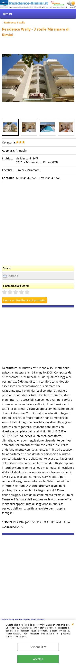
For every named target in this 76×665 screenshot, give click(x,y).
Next (71, 127)
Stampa (13, 276)
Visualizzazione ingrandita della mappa (23, 619)
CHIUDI (72, 624)
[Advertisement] (38, 222)
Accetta (38, 659)
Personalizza (38, 647)
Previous (4, 127)
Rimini (7, 14)
